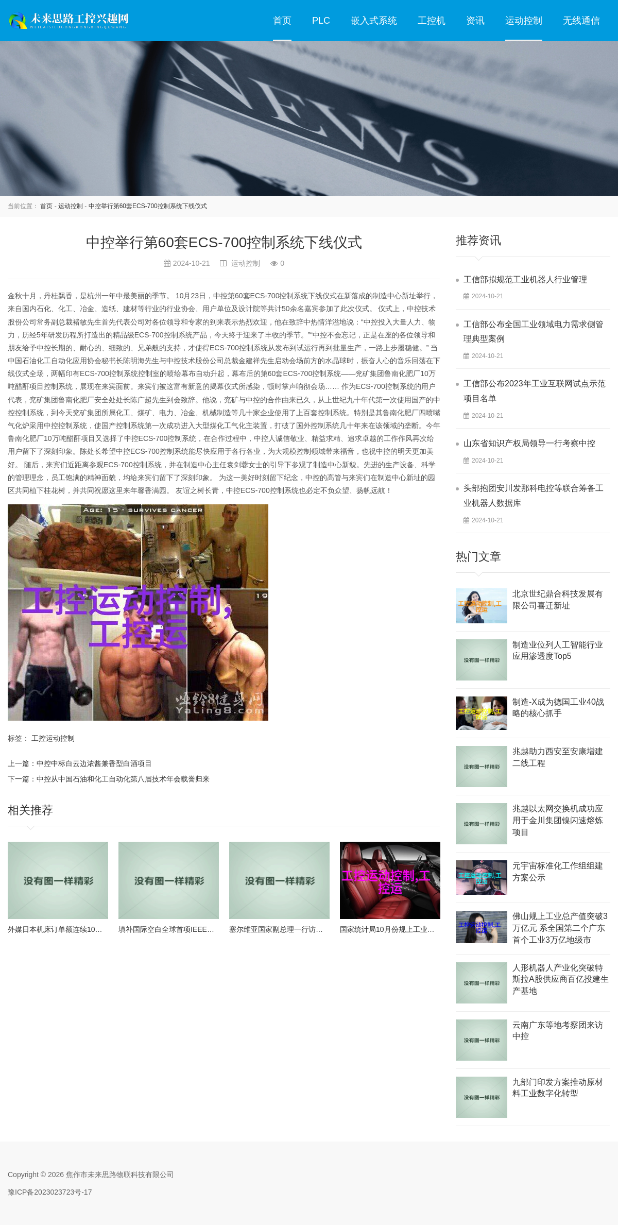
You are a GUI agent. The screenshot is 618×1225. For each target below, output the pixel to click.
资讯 (475, 20)
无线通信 (581, 20)
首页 (282, 20)
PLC (321, 20)
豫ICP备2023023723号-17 (50, 1192)
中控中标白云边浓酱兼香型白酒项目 (94, 763)
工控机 (431, 20)
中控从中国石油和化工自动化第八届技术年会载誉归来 (123, 779)
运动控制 (523, 20)
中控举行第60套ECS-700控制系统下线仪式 (148, 206)
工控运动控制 (53, 738)
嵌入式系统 (374, 20)
